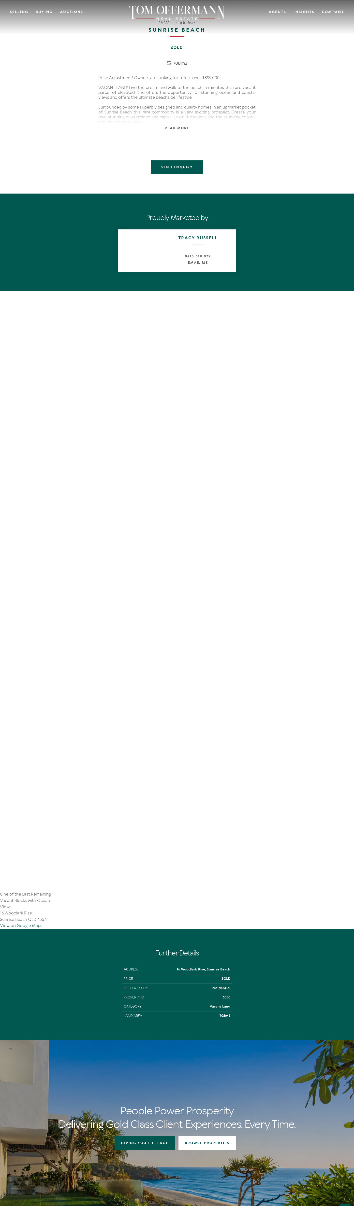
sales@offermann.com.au (42, 1093)
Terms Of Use (29, 1164)
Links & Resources (307, 1092)
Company (333, 12)
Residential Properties (207, 1073)
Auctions (71, 12)
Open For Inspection (206, 1085)
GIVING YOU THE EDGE (145, 963)
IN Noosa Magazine (259, 1079)
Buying (44, 12)
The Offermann (256, 1073)
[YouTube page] (36, 1129)
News (248, 1085)
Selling (19, 12)
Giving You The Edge (154, 1073)
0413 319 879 (198, 256)
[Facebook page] (22, 1129)
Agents (277, 12)
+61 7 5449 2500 (35, 1101)
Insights (304, 12)
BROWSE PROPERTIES (207, 963)
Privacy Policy (50, 1164)
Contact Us (302, 1079)
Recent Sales (149, 1092)
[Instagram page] (29, 1129)
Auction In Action (153, 1085)
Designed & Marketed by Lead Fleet (312, 1164)
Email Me (198, 263)
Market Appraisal (152, 1097)
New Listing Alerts (204, 1092)
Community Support (309, 1085)
